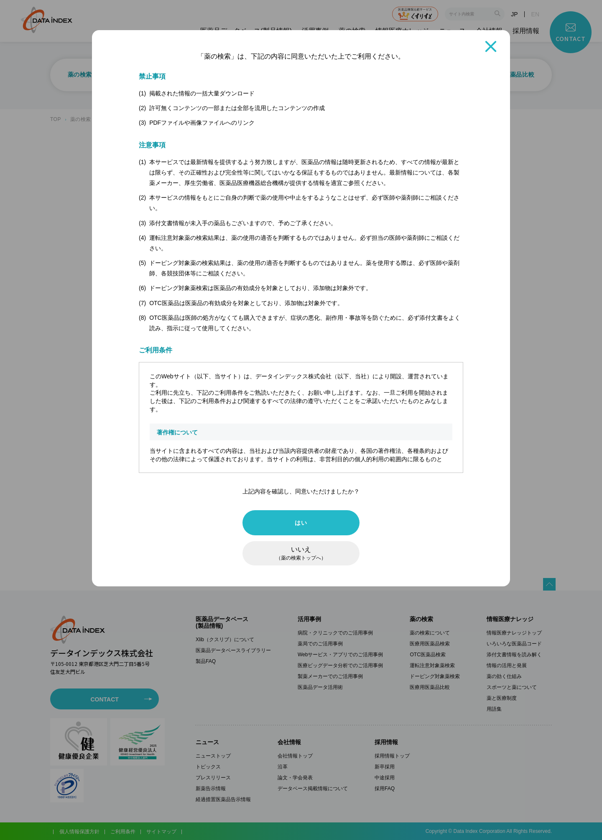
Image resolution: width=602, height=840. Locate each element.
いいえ (301, 553)
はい (301, 522)
